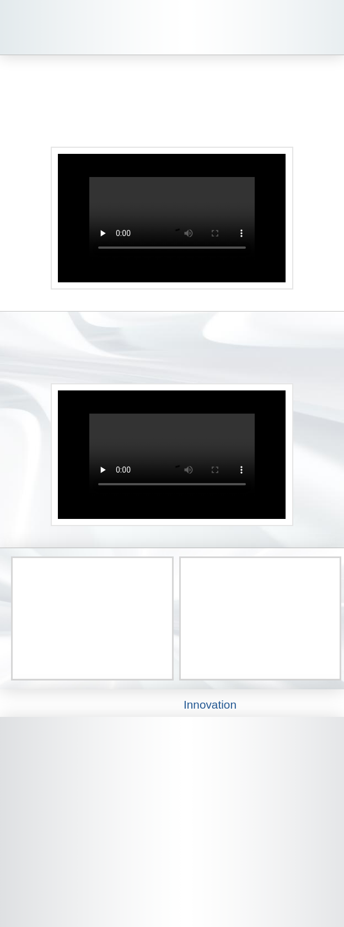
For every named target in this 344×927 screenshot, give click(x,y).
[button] (326, 27)
